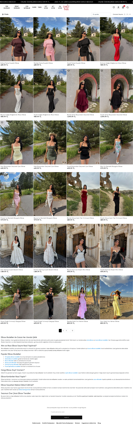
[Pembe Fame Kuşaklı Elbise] (49, 39)
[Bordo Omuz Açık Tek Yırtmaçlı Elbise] (83, 194)
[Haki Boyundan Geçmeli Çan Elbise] (49, 142)
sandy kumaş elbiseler (55, 350)
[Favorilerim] (114, 7)
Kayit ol (66, 417)
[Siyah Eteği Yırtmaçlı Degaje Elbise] (49, 297)
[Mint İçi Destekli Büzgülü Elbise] (116, 142)
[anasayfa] (66, 7)
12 (72, 330)
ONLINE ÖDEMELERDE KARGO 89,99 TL (43, 2)
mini (7, 396)
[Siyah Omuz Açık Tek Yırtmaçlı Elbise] (116, 194)
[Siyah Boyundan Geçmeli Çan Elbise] (83, 142)
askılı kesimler (98, 396)
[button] (17, 7)
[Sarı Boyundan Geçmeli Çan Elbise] (16, 142)
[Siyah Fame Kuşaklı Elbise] (83, 39)
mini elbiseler (53, 379)
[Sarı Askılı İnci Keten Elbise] (116, 297)
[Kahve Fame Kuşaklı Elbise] (16, 39)
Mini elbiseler (5, 348)
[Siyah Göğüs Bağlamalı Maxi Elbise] (49, 91)
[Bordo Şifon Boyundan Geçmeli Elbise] (83, 91)
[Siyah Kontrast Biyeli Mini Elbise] (116, 246)
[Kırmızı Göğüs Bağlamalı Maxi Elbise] (116, 39)
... (69, 330)
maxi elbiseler (51, 348)
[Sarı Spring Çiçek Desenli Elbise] (16, 246)
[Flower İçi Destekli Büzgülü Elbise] (16, 194)
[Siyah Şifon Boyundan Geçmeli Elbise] (116, 91)
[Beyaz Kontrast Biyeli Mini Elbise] (83, 246)
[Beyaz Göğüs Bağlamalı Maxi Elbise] (16, 91)
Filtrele (5, 14)
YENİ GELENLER (7, 7)
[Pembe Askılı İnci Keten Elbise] (83, 297)
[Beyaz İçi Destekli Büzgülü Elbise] (49, 194)
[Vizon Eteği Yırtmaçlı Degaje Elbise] (16, 297)
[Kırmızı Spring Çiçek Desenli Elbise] (49, 246)
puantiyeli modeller (88, 396)
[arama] (127, 7)
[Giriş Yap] (118, 7)
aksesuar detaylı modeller (21, 381)
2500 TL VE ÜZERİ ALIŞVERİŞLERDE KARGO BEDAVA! (81, 2)
